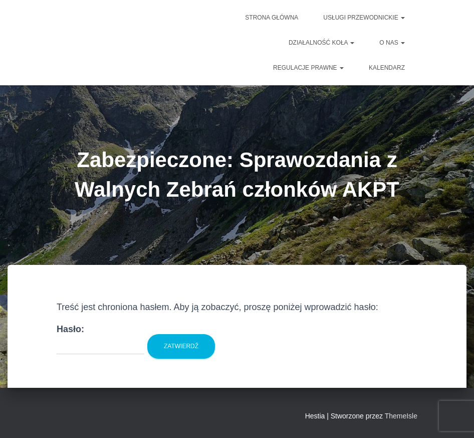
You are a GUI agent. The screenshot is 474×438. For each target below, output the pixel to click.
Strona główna (271, 17)
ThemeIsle (401, 416)
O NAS (392, 42)
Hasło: (100, 339)
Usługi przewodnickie (364, 17)
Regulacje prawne (308, 67)
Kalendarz (387, 67)
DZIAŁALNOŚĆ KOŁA (321, 42)
